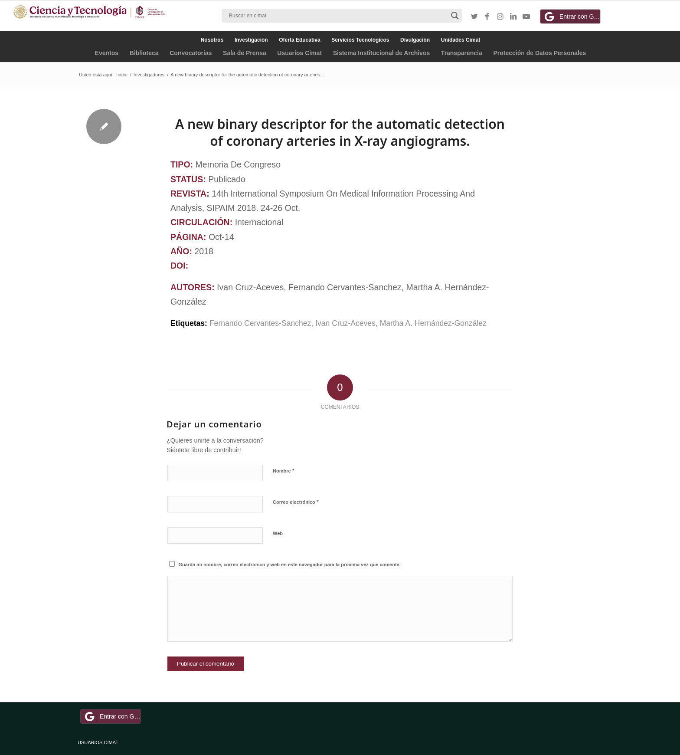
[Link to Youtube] (526, 16)
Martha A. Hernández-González (433, 323)
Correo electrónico (296, 502)
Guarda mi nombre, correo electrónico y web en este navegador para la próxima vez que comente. (290, 564)
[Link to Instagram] (500, 16)
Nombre (283, 470)
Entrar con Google (572, 16)
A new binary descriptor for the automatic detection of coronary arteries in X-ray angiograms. (340, 132)
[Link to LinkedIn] (513, 16)
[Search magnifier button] (455, 16)
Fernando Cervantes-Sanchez (260, 323)
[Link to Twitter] (474, 16)
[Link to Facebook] (487, 16)
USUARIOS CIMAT (98, 742)
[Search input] (338, 16)
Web (278, 533)
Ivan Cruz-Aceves (345, 323)
